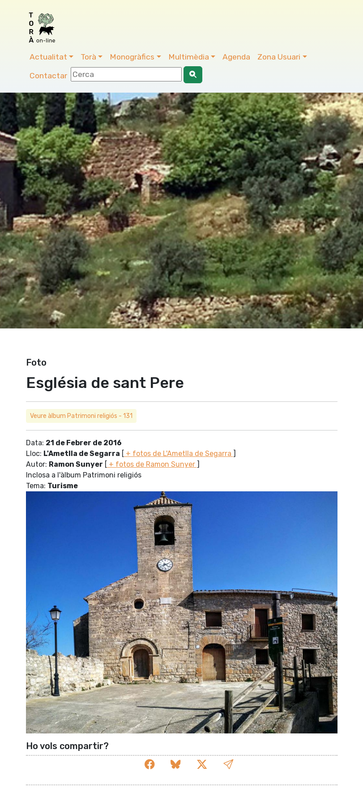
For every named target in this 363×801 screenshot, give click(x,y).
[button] (228, 764)
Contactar (48, 75)
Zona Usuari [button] (278, 56)
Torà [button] (88, 56)
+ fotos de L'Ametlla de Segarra (178, 453)
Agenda (236, 56)
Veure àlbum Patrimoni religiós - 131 (81, 416)
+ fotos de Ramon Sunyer (152, 464)
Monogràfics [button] (132, 56)
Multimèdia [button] (188, 56)
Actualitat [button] (48, 56)
